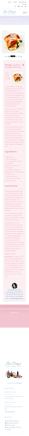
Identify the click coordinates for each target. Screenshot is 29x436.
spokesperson (22, 2)
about (9, 2)
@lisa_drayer (10, 425)
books (15, 2)
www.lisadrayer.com (17, 298)
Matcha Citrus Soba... (9, 394)
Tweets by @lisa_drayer (10, 411)
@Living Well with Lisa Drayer (13, 428)
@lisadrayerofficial (12, 421)
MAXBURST (19, 383)
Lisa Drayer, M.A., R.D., (14, 290)
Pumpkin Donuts (8, 404)
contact (24, 4)
